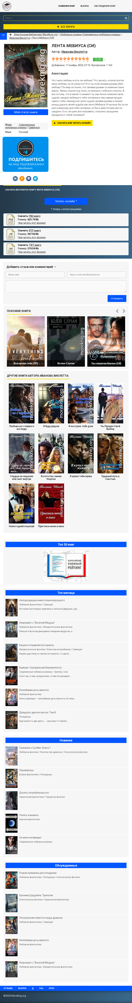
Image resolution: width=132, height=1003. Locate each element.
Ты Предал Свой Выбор (110, 427)
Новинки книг (66, 6)
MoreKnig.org (26, 6)
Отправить (117, 298)
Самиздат (34, 127)
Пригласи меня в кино (51, 526)
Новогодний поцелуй (21, 526)
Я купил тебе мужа (81, 476)
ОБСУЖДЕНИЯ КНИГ (105, 6)
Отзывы (8, 988)
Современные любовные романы (20, 126)
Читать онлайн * (66, 201)
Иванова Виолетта (19, 38)
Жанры (84, 6)
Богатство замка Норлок (51, 477)
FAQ (41, 988)
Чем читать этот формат (32, 223)
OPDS (51, 988)
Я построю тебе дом (81, 426)
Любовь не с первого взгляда (21, 427)
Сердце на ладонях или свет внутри (21, 477)
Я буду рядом (51, 426)
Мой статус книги (25, 112)
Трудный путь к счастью (110, 477)
